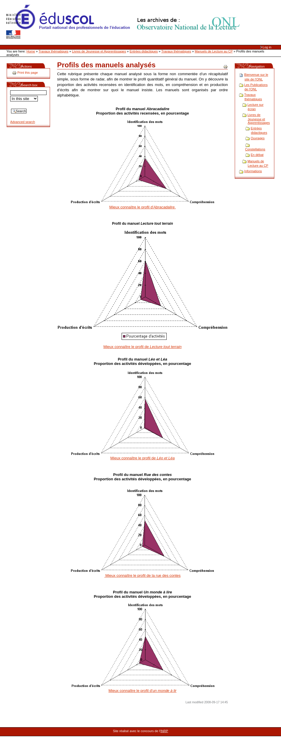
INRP (164, 731)
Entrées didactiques (144, 51)
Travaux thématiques (54, 51)
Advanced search (22, 122)
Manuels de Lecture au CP (213, 51)
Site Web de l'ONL (124, 22)
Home (30, 51)
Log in (267, 47)
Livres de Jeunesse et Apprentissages (99, 51)
